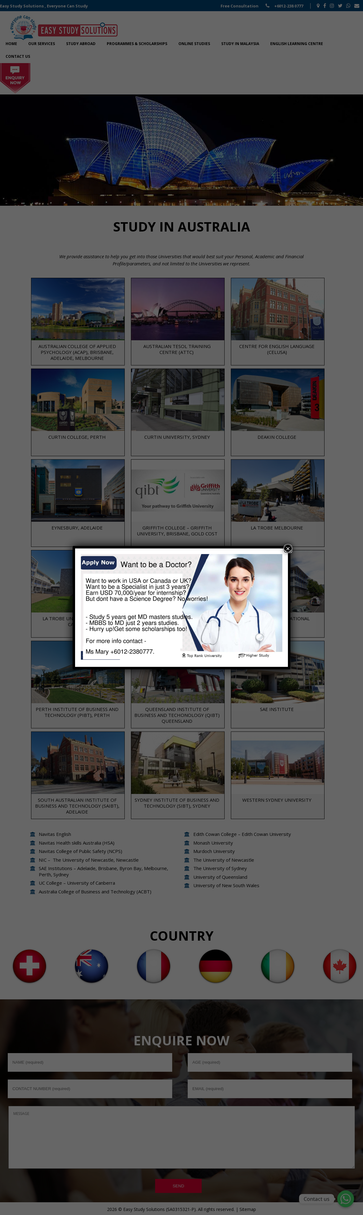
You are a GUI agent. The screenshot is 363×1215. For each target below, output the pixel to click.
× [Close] (288, 548)
